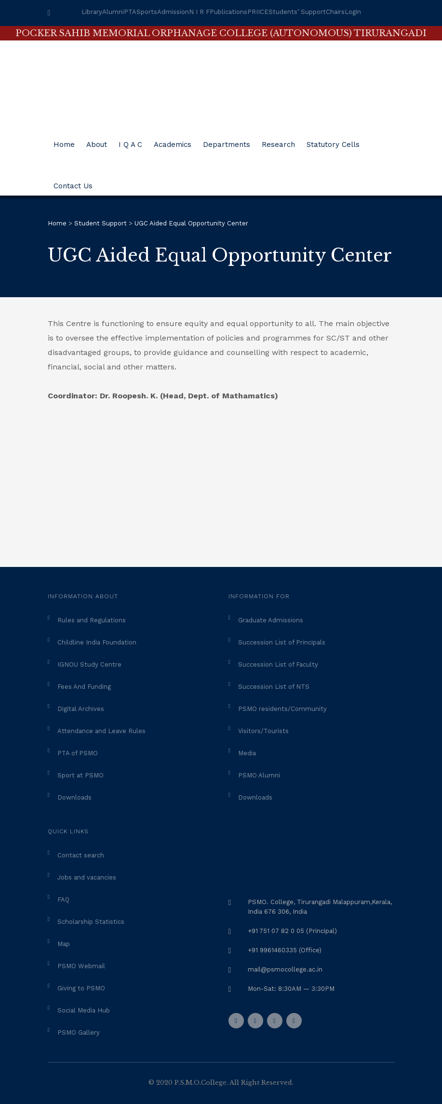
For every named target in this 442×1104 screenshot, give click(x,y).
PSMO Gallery (78, 1032)
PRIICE (257, 11)
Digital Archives (80, 708)
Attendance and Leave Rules (101, 731)
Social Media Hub (83, 1010)
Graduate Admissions (270, 620)
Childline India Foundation (96, 642)
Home (64, 141)
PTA (130, 11)
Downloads (74, 797)
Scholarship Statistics (90, 921)
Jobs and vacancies (86, 877)
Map (63, 943)
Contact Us (73, 182)
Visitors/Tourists (263, 731)
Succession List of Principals (281, 642)
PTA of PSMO (77, 753)
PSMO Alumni (259, 775)
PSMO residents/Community (282, 708)
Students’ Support (297, 11)
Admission (173, 11)
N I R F (199, 11)
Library (91, 11)
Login (353, 11)
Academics (172, 141)
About (96, 141)
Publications (228, 11)
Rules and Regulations (91, 620)
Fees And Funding (84, 686)
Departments (226, 141)
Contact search (80, 855)
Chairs (335, 11)
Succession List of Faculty (278, 664)
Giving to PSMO (81, 988)
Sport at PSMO (80, 775)
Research (278, 141)
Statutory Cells (333, 141)
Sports (146, 11)
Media (247, 753)
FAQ (63, 899)
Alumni (113, 11)
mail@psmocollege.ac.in (285, 969)
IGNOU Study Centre (89, 664)
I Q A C (130, 141)
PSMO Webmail (81, 966)
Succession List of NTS (273, 686)
